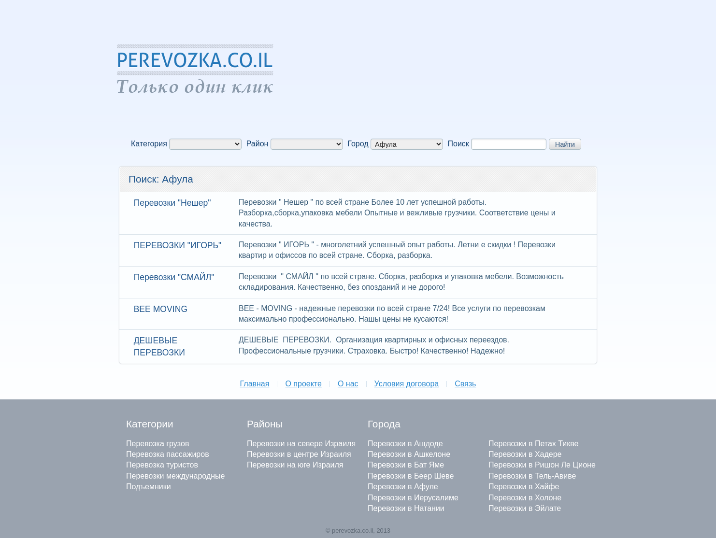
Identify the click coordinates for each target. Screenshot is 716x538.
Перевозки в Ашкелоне (409, 454)
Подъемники (148, 486)
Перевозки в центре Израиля (299, 454)
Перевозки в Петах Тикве (533, 443)
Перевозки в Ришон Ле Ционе (542, 465)
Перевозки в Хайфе (523, 486)
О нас (348, 384)
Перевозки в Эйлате (524, 508)
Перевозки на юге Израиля (295, 465)
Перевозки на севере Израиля (301, 443)
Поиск (458, 144)
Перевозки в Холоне (524, 498)
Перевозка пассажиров (167, 454)
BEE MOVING (160, 309)
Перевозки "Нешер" (172, 203)
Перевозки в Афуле (403, 486)
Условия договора (406, 384)
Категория (149, 144)
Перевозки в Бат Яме (406, 465)
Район (257, 144)
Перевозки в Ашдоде (405, 443)
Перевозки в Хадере (525, 454)
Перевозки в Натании (406, 508)
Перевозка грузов (157, 443)
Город (357, 144)
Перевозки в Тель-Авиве (532, 476)
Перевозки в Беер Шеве (411, 476)
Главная (255, 384)
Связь (465, 384)
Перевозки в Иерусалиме (413, 498)
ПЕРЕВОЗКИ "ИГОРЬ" (178, 245)
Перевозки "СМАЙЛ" (174, 277)
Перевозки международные (175, 476)
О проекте (303, 384)
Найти (565, 144)
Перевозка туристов (162, 465)
